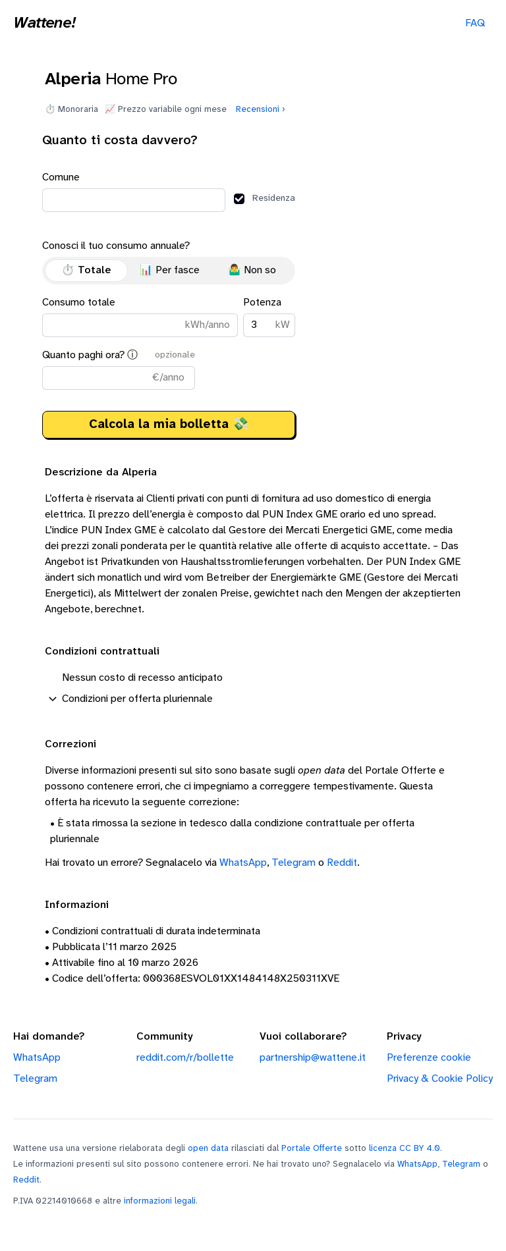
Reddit (342, 862)
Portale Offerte (311, 1148)
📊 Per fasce (170, 270)
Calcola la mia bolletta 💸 (168, 424)
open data (208, 1148)
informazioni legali (160, 1201)
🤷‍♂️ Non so (252, 270)
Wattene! (44, 24)
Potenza (269, 317)
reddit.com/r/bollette (185, 1057)
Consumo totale (140, 317)
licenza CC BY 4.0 (404, 1148)
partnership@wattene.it (313, 1057)
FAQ (475, 23)
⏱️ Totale (86, 270)
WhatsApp (243, 862)
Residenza (264, 199)
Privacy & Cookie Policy (440, 1078)
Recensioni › (260, 109)
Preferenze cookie (429, 1057)
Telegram (293, 862)
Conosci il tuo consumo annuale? (168, 262)
